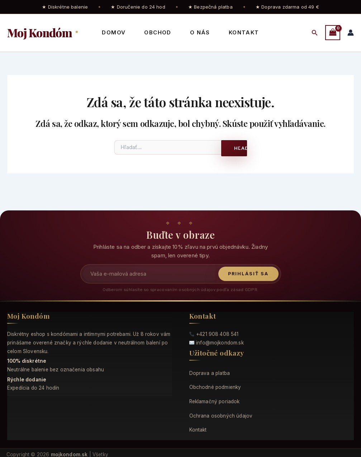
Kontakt (244, 32)
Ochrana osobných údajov (221, 416)
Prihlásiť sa (248, 273)
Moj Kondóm (40, 32)
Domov (113, 32)
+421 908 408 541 (217, 334)
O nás (200, 32)
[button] (315, 32)
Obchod (157, 32)
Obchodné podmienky (215, 387)
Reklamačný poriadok (214, 401)
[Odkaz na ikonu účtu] (350, 32)
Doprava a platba (209, 373)
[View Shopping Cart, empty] (332, 32)
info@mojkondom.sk (220, 343)
